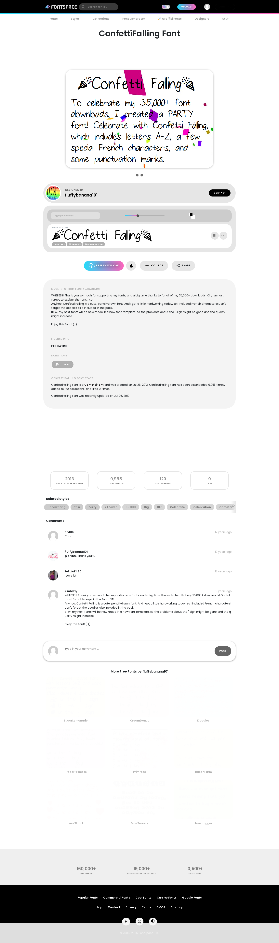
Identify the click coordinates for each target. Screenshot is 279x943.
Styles (75, 19)
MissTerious (139, 823)
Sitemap (177, 907)
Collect (154, 265)
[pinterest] (153, 921)
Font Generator (133, 19)
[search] (98, 6)
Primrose (139, 772)
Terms (146, 907)
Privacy (131, 907)
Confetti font (94, 385)
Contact (220, 192)
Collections (101, 19)
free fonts (86, 873)
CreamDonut (139, 720)
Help (99, 907)
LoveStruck (76, 823)
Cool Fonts (143, 898)
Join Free (225, 6)
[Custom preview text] (75, 215)
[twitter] (139, 921)
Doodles (203, 720)
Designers (202, 19)
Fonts (53, 19)
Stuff (226, 19)
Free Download (104, 265)
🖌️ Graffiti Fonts (170, 19)
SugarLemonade (76, 720)
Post (223, 650)
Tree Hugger (203, 823)
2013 (69, 479)
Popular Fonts (87, 898)
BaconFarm (203, 772)
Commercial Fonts (116, 898)
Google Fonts (192, 898)
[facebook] (126, 921)
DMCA (160, 907)
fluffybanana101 (81, 195)
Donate (63, 364)
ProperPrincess (76, 772)
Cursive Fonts (167, 898)
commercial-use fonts (141, 873)
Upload (186, 6)
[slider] (137, 215)
